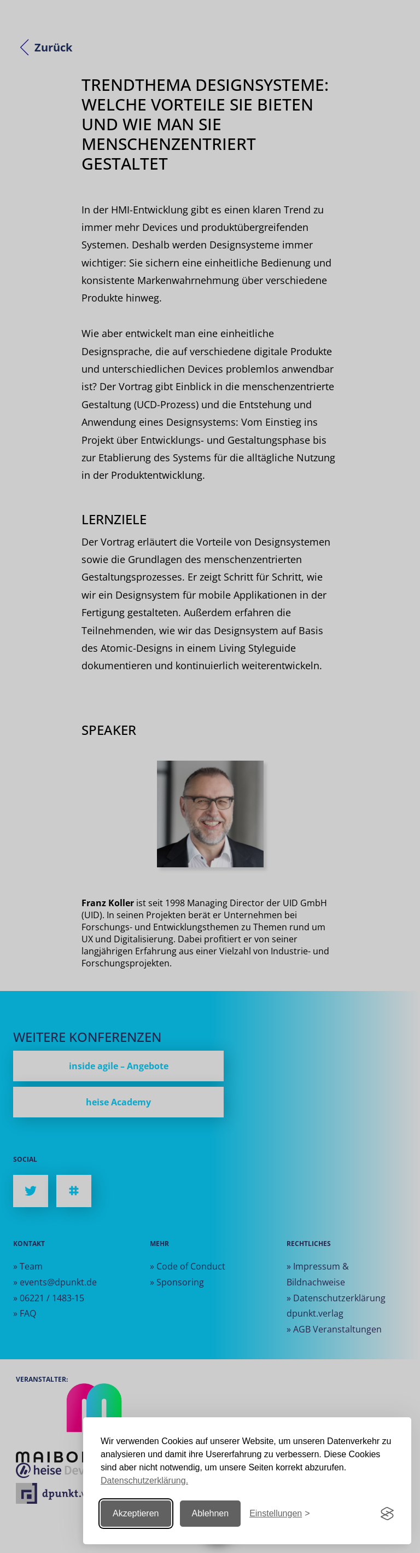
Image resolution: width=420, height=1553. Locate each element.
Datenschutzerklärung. (144, 1480)
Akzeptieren (136, 1513)
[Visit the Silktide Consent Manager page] (387, 1513)
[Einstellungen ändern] (279, 1514)
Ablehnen (210, 1513)
